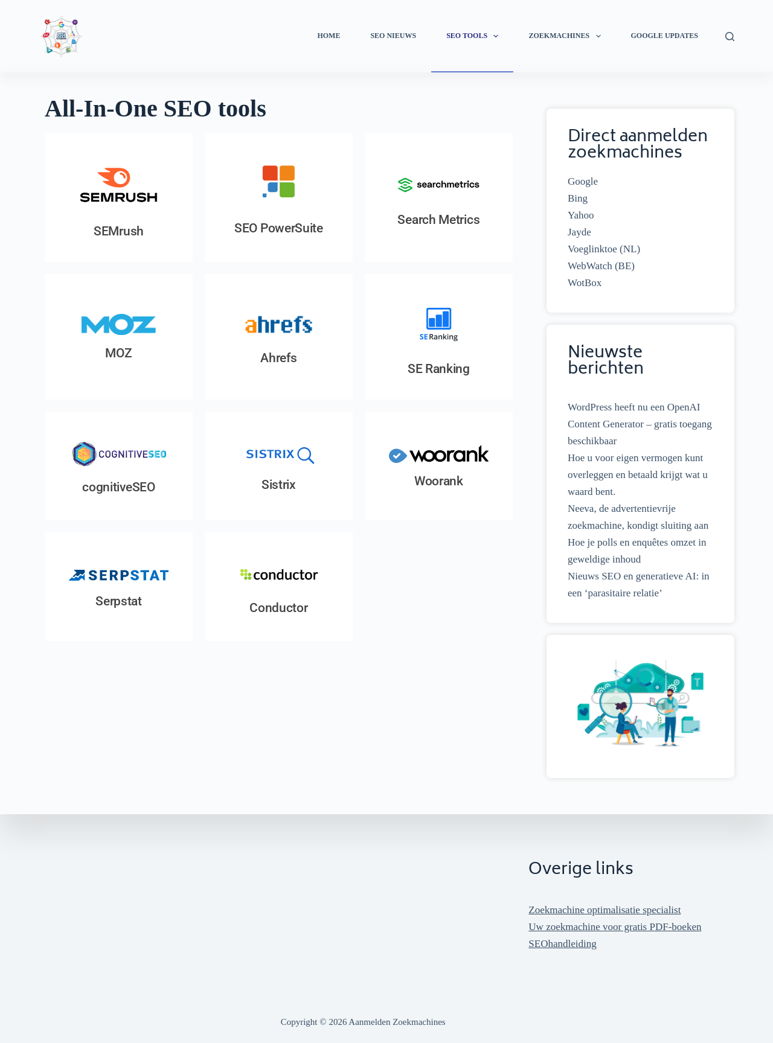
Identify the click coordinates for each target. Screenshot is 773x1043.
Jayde (579, 232)
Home (328, 35)
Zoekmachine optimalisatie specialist (604, 910)
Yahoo (581, 215)
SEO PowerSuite (278, 228)
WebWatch (590, 266)
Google (583, 181)
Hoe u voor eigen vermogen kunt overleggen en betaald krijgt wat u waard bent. (638, 474)
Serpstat (118, 601)
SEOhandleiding (562, 943)
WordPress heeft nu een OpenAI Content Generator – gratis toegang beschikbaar (640, 424)
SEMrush (119, 231)
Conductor (278, 608)
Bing (578, 198)
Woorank (438, 481)
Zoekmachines (566, 36)
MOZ (118, 353)
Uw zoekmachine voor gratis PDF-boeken (614, 927)
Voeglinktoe (592, 249)
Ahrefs (278, 358)
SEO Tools (474, 36)
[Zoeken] (729, 36)
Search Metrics (438, 219)
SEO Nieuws (393, 35)
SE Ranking (439, 369)
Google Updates (664, 35)
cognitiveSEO (118, 487)
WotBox (584, 283)
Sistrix (278, 484)
